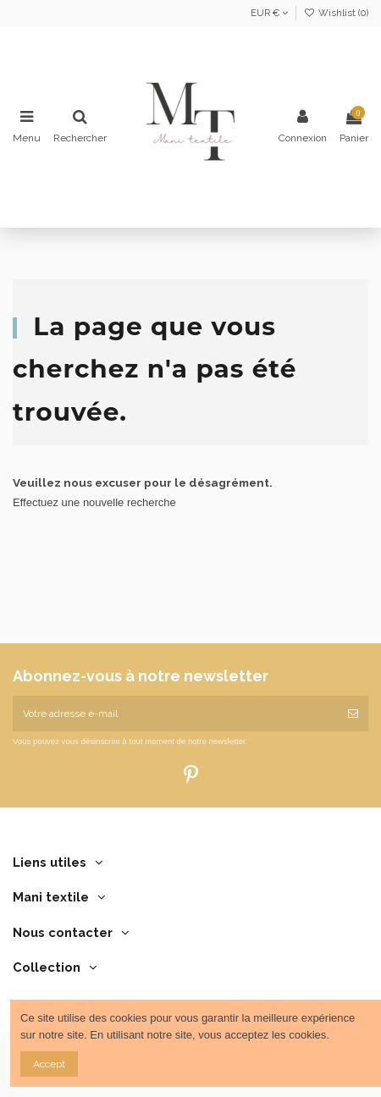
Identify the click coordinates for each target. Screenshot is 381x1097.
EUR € (269, 13)
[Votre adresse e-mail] (175, 713)
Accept (49, 1064)
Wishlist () (336, 13)
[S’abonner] (353, 713)
